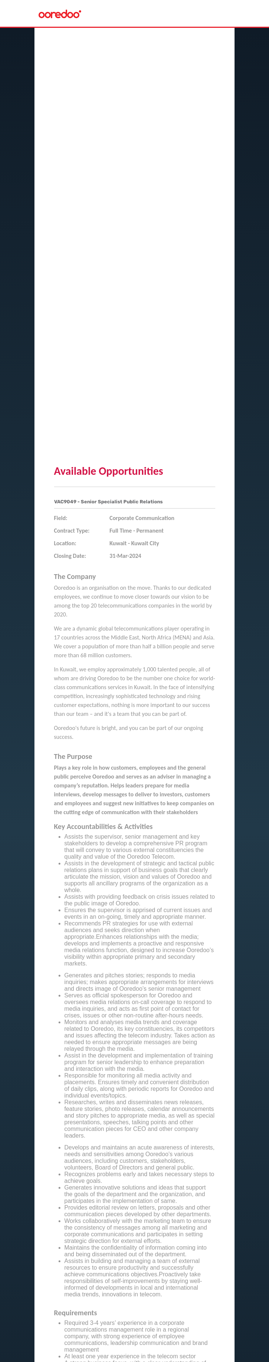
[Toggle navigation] (222, 13)
